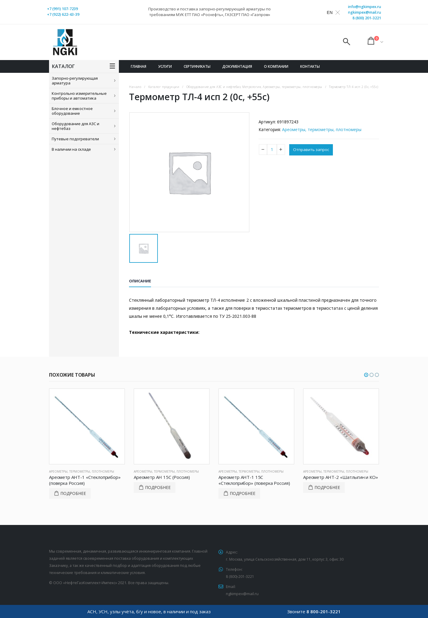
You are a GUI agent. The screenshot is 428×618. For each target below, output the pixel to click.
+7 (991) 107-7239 (62, 8)
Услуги (165, 66)
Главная (138, 66)
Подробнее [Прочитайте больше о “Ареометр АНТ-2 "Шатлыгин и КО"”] (327, 487)
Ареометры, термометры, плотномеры (321, 129)
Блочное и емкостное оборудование (72, 111)
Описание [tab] (140, 281)
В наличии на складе (71, 149)
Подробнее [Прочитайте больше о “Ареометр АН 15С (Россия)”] (158, 487)
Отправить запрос (312, 150)
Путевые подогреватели (75, 138)
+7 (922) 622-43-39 (63, 14)
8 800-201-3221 (323, 611)
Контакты (310, 66)
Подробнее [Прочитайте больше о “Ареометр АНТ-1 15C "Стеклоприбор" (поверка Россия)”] (242, 493)
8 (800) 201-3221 (367, 18)
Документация (237, 66)
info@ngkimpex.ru (364, 6)
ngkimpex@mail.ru (364, 12)
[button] (366, 374)
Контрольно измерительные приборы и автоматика (79, 96)
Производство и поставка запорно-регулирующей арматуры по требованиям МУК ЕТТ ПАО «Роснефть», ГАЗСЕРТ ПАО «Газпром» (209, 11)
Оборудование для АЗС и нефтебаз (75, 126)
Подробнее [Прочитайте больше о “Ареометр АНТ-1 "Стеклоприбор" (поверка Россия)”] (73, 493)
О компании (276, 66)
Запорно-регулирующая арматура (75, 81)
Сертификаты (197, 66)
